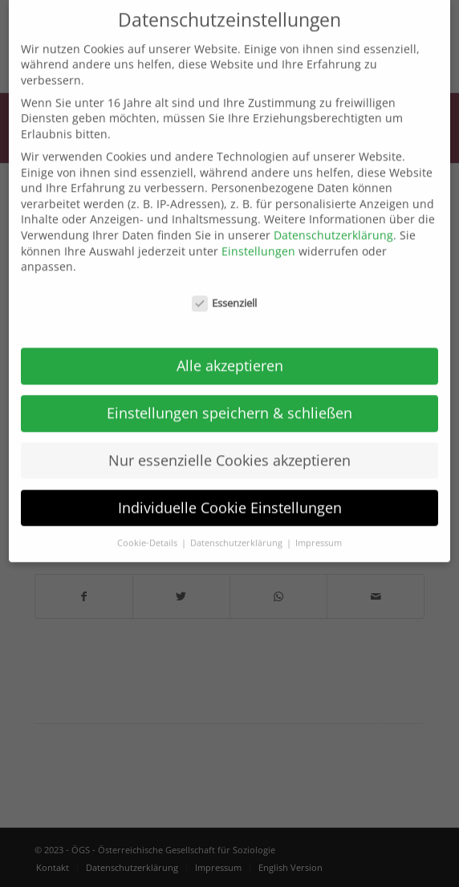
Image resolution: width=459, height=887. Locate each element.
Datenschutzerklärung (333, 221)
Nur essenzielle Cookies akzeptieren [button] (229, 445)
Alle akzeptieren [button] (230, 350)
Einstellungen (258, 236)
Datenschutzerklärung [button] (237, 528)
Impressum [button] (318, 528)
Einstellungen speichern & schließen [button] (229, 398)
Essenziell (225, 289)
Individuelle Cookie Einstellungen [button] (230, 492)
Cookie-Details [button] (148, 528)
